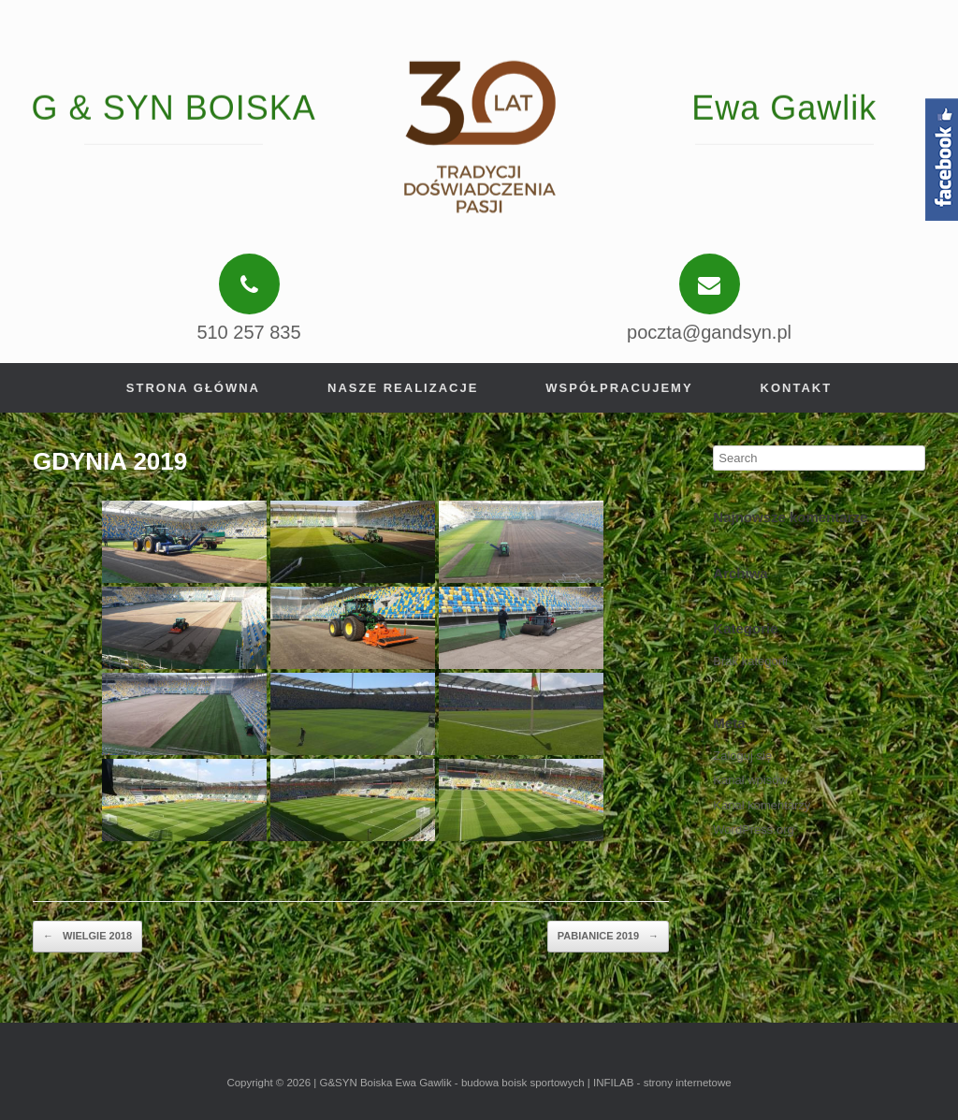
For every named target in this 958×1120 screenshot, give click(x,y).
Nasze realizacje (402, 388)
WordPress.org (753, 829)
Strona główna (193, 388)
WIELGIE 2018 (87, 936)
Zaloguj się (742, 756)
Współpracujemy (618, 388)
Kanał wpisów (750, 780)
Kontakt (797, 388)
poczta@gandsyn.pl (709, 332)
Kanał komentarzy (761, 805)
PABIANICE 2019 (608, 936)
